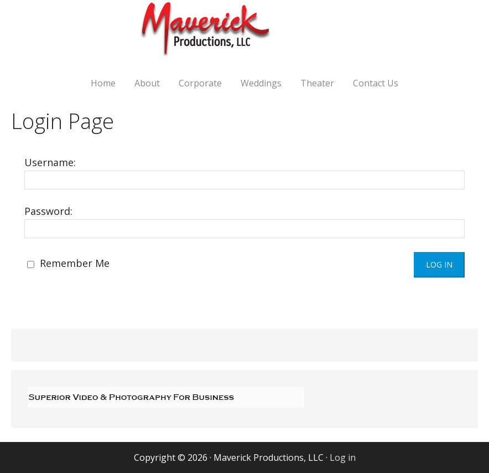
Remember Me (68, 263)
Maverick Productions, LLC (244, 34)
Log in (343, 457)
